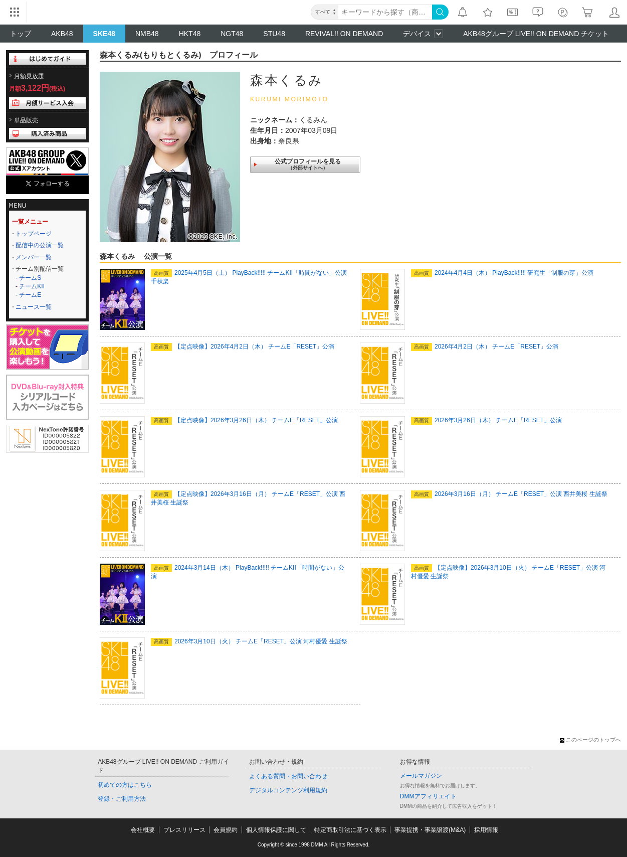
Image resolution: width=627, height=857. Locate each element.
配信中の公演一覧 (40, 245)
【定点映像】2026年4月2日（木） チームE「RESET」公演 (242, 346)
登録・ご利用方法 (122, 798)
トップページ (34, 233)
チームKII (32, 286)
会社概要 (143, 829)
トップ (20, 34)
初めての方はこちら (125, 784)
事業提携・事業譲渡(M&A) (430, 829)
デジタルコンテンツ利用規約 (288, 790)
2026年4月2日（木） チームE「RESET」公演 (484, 346)
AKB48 (62, 34)
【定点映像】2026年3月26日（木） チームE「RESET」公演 (244, 420)
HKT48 (190, 34)
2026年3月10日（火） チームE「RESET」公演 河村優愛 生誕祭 (249, 641)
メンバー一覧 (34, 257)
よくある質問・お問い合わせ (288, 776)
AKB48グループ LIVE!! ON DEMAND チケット (536, 34)
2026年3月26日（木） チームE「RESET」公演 (486, 420)
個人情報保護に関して (276, 829)
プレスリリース (184, 829)
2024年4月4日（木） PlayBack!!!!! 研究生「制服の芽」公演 (502, 272)
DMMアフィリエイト (428, 796)
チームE (30, 294)
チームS (30, 277)
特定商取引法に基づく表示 (350, 829)
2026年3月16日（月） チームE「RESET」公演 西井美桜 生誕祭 (509, 493)
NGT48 (232, 34)
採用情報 (486, 829)
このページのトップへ (590, 740)
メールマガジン (421, 775)
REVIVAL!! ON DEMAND (344, 34)
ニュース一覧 (34, 306)
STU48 (274, 34)
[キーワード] (385, 12)
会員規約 (226, 829)
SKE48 (104, 34)
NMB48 (147, 34)
